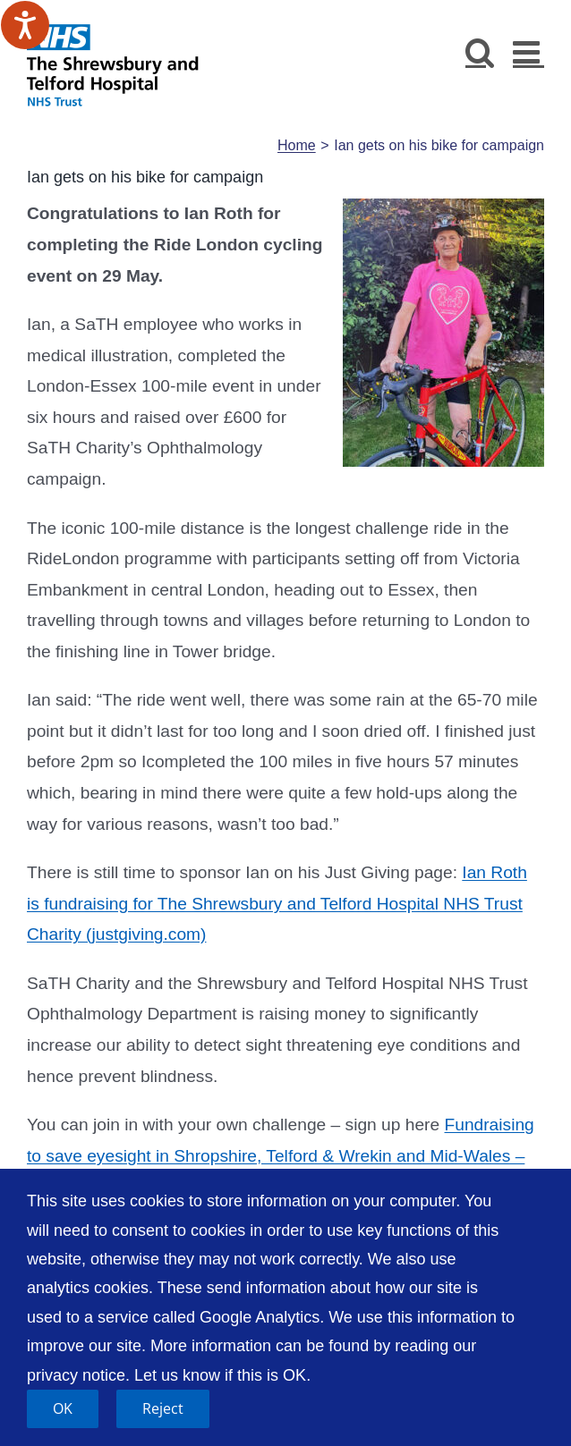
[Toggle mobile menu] (528, 51)
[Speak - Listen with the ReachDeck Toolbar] (25, 25)
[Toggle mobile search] (480, 51)
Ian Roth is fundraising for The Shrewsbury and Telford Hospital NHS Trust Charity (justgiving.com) (277, 903)
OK (62, 1408)
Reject (162, 1408)
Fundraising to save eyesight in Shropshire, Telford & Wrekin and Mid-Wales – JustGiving (280, 1155)
